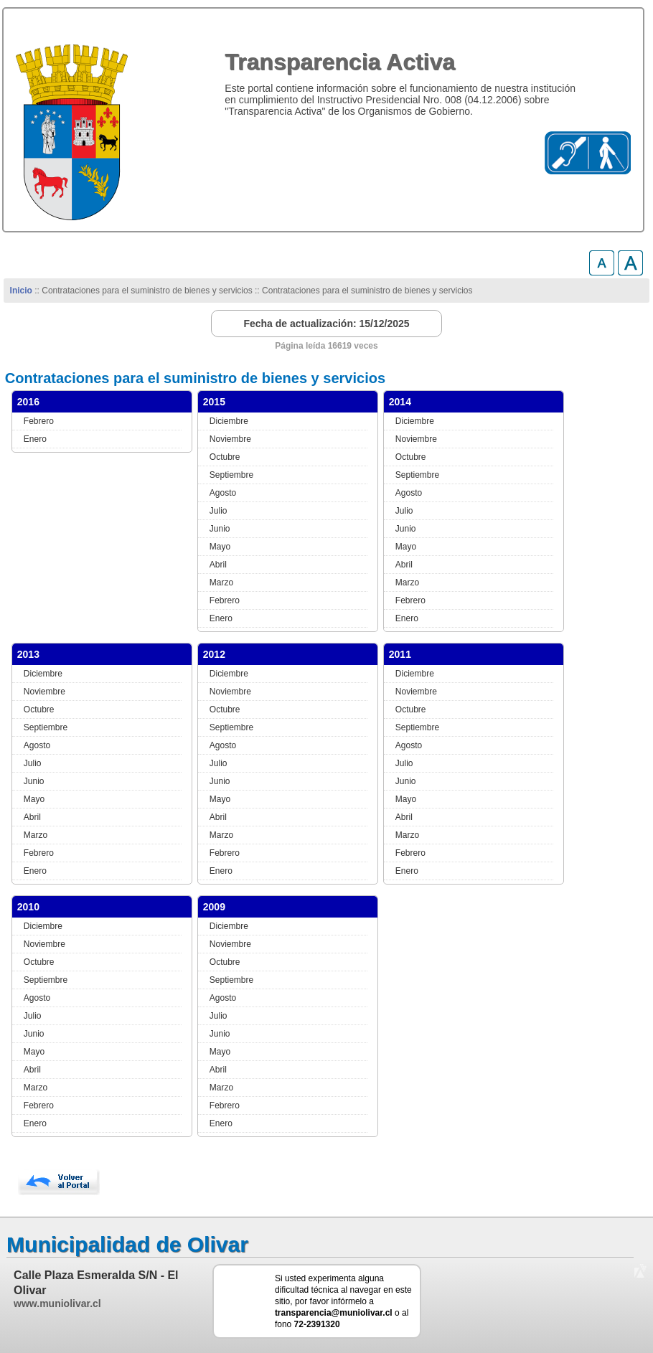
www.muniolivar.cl (57, 1303)
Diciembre (229, 421)
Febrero (39, 421)
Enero (35, 439)
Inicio (21, 291)
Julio (218, 511)
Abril (218, 565)
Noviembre (230, 439)
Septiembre (231, 475)
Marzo (221, 583)
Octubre (225, 457)
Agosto (223, 493)
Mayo (220, 547)
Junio (220, 529)
